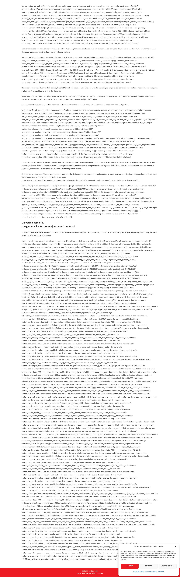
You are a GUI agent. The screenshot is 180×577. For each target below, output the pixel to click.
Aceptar (130, 566)
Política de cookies (138, 571)
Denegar (148, 566)
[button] (175, 547)
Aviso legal (161, 571)
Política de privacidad (151, 571)
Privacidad (91, 573)
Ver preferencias (167, 566)
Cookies (100, 573)
